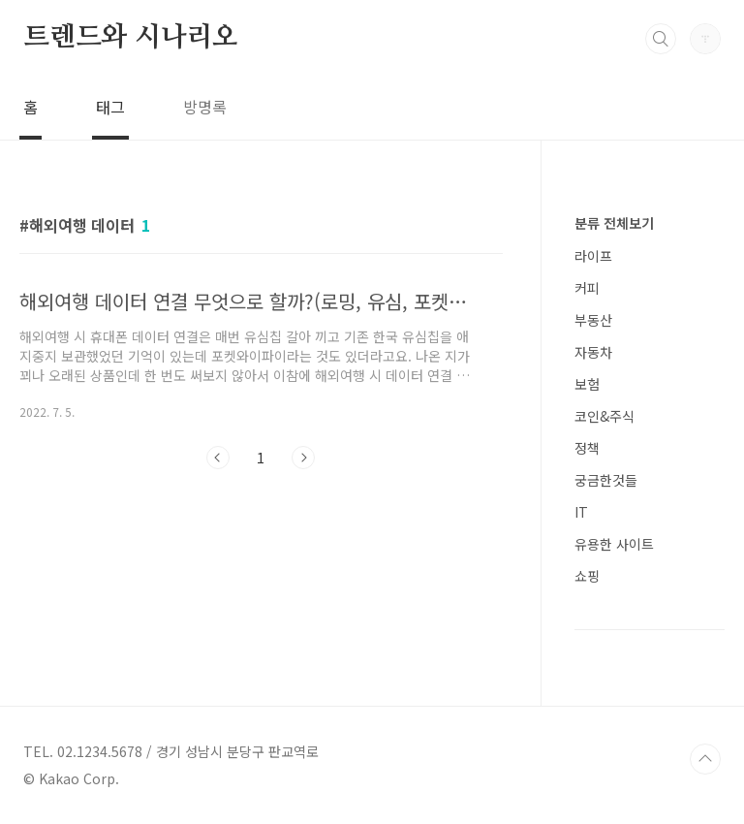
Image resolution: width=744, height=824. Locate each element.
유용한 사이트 (614, 544)
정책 (587, 448)
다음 (303, 457)
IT (581, 512)
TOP (705, 759)
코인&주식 (604, 416)
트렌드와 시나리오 (130, 37)
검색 (660, 38)
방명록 (205, 106)
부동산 (593, 320)
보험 (587, 384)
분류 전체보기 (614, 223)
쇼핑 (587, 576)
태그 (110, 106)
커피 (587, 288)
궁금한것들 (605, 480)
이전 (218, 457)
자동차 (593, 352)
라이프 (593, 256)
